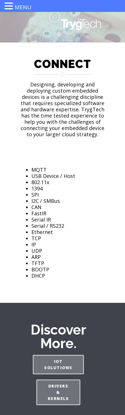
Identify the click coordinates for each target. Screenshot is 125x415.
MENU (23, 7)
